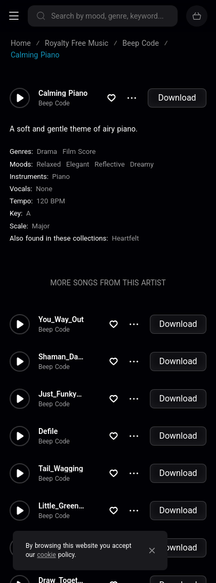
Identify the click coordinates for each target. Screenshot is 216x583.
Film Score (78, 151)
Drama (47, 151)
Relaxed (48, 164)
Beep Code (54, 103)
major (41, 226)
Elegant (77, 164)
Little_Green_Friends (61, 506)
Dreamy (142, 164)
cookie (46, 555)
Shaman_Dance (61, 356)
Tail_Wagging (60, 468)
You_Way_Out (61, 319)
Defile (48, 431)
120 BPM (50, 201)
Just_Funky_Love (61, 394)
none (44, 189)
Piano (61, 176)
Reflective (109, 164)
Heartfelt (125, 238)
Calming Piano (62, 93)
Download (177, 98)
